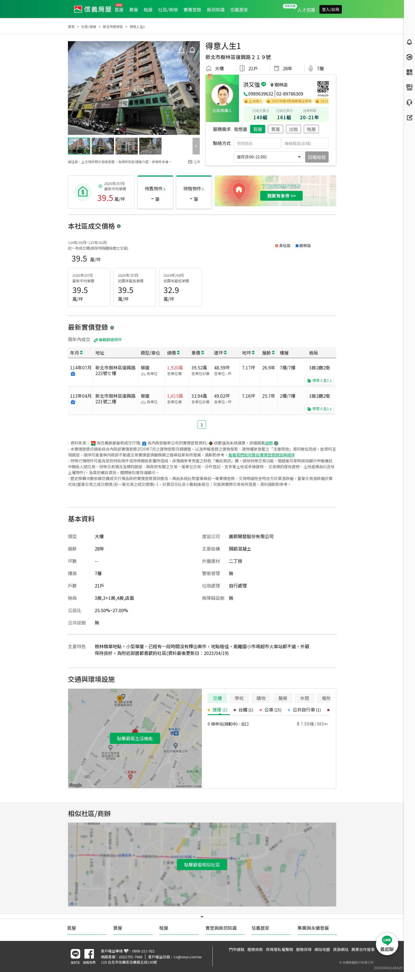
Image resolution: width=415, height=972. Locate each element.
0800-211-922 (143, 951)
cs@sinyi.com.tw (187, 956)
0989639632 (260, 93)
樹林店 (281, 84)
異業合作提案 (363, 949)
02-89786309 (289, 93)
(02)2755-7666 (130, 956)
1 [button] (202, 424)
